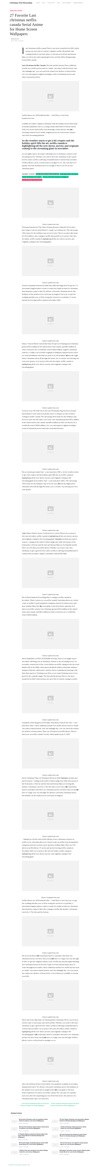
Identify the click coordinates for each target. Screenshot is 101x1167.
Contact (38, 2)
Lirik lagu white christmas (69, 174)
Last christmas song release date (47, 174)
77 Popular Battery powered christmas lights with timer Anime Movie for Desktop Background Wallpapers (32, 1135)
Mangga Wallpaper (78, 2)
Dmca (43, 2)
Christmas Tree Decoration (15, 1164)
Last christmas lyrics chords (32, 180)
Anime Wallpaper (66, 2)
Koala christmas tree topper (31, 177)
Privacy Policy (51, 2)
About (58, 2)
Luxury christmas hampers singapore (55, 177)
